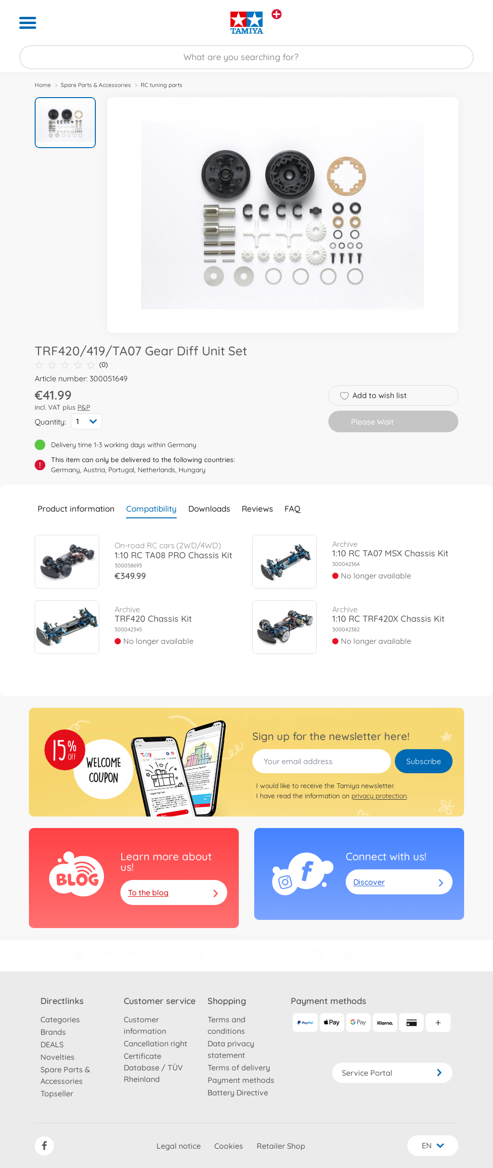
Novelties (57, 1057)
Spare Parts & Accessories (96, 84)
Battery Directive (238, 1092)
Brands (53, 1032)
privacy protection (379, 795)
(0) (71, 365)
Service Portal (392, 1073)
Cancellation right (155, 1043)
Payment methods (241, 1080)
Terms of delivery (239, 1067)
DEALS (52, 1044)
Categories (60, 1019)
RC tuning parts (161, 84)
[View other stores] (277, 14)
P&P (84, 407)
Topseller (56, 1093)
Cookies (228, 1146)
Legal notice (178, 1146)
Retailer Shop (281, 1146)
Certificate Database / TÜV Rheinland (153, 1067)
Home (43, 84)
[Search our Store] (246, 57)
